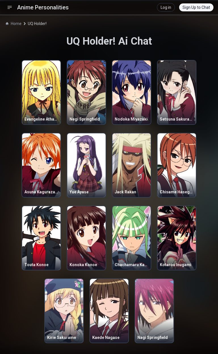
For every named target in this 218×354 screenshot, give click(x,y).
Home (14, 23)
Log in (166, 7)
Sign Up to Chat (196, 7)
